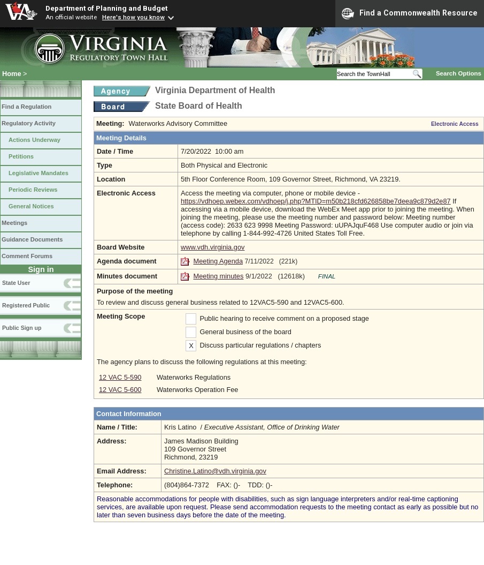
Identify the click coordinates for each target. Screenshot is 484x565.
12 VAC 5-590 (120, 377)
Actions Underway (34, 140)
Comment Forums (27, 256)
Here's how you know (133, 17)
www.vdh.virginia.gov (213, 247)
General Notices (31, 206)
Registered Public (26, 305)
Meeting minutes (219, 276)
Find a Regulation (26, 106)
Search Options (458, 73)
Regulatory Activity (29, 123)
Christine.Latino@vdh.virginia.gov (215, 471)
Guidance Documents (32, 239)
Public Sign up (21, 328)
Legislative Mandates (38, 173)
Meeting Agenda (218, 261)
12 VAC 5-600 (120, 390)
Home (11, 74)
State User (16, 283)
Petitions (21, 156)
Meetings (14, 223)
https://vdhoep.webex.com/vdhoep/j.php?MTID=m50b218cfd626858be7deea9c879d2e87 (316, 201)
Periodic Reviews (33, 189)
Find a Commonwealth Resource (410, 13)
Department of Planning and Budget (106, 8)
